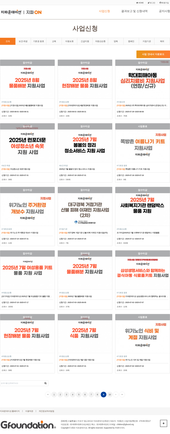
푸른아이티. (120, 428)
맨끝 (122, 394)
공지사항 (164, 11)
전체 (8, 41)
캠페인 (131, 41)
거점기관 (147, 41)
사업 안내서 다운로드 (153, 54)
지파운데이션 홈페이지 (10, 411)
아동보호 (69, 41)
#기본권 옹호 (122, 165)
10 (110, 394)
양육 (116, 41)
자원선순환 (100, 41)
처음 (48, 394)
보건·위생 (23, 41)
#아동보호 (121, 102)
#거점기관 (63, 229)
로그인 (151, 3)
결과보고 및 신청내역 (134, 11)
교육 (54, 41)
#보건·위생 (6, 165)
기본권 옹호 (38, 41)
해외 (162, 41)
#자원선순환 (6, 102)
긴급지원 (85, 41)
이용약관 (29, 411)
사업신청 (104, 11)
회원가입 (164, 3)
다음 (116, 394)
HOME (140, 3)
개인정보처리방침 (46, 411)
